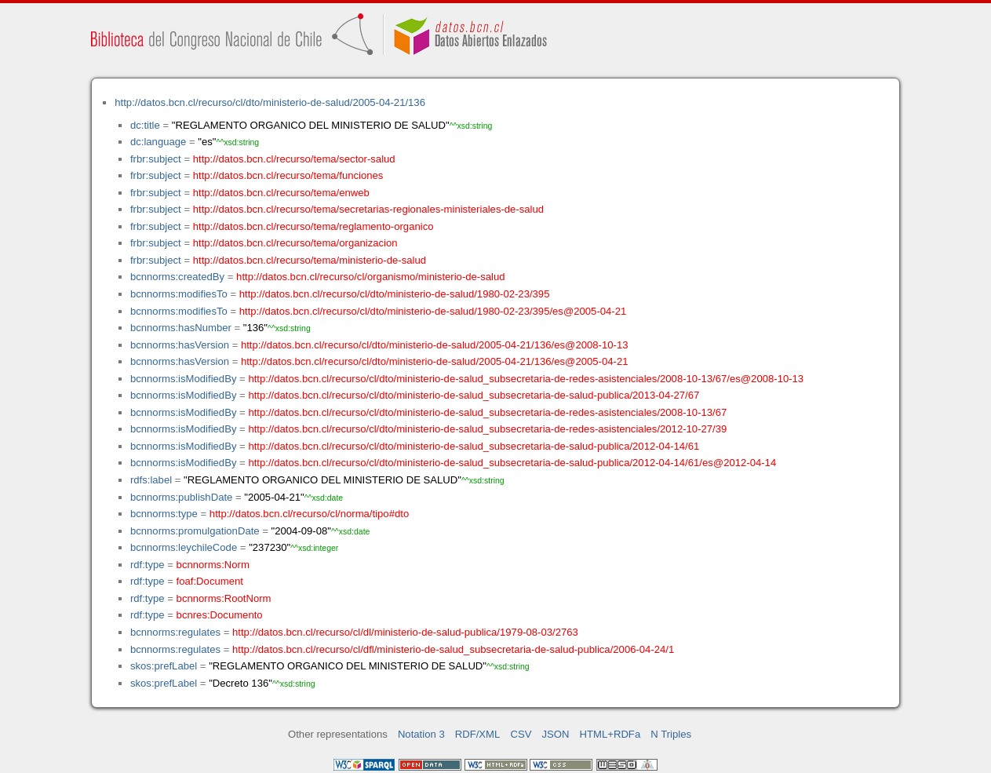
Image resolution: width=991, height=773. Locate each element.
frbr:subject (155, 159)
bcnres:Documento (220, 615)
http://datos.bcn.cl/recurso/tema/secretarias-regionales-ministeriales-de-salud (368, 209)
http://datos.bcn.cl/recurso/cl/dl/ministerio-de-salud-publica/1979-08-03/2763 (405, 632)
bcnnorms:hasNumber (180, 328)
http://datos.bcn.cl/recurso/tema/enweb (281, 193)
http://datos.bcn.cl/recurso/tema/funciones (288, 175)
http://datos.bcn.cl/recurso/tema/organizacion (295, 243)
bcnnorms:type (164, 514)
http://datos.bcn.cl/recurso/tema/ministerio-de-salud (309, 260)
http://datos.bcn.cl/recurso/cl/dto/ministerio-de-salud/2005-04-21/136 (270, 102)
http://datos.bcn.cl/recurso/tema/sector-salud (294, 159)
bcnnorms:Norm (213, 565)
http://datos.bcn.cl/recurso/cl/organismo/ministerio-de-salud (370, 277)
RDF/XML (478, 734)
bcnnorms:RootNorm (224, 598)
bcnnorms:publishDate (181, 497)
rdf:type (147, 565)
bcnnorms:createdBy (177, 277)
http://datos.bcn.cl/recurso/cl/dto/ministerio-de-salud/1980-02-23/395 (394, 294)
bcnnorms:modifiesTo (179, 294)
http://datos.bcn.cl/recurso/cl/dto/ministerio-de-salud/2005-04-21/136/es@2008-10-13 (434, 345)
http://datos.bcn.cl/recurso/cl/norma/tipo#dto (309, 514)
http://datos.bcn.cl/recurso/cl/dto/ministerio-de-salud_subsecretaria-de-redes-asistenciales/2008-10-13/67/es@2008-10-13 (525, 379)
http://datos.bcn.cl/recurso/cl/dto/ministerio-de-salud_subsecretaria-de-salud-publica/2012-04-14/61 (473, 446)
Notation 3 (421, 734)
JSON (556, 734)
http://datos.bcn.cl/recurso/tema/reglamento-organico (313, 226)
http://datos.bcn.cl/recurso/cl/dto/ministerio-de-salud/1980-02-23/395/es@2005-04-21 (433, 311)
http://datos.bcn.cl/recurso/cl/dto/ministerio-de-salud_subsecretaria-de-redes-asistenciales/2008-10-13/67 (487, 412)
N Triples (670, 734)
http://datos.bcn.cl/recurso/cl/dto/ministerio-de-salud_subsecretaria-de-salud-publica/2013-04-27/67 (473, 395)
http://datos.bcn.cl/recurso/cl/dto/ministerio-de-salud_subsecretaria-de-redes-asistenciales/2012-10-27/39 (487, 429)
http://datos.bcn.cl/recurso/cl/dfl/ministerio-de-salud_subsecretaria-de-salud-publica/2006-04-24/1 (453, 649)
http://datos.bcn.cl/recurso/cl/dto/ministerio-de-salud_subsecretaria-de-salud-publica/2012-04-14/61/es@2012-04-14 (512, 463)
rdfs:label (151, 480)
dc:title (145, 125)
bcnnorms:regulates (175, 632)
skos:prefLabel (163, 666)
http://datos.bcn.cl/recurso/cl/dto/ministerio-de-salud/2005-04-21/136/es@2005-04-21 (434, 361)
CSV (520, 734)
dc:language (158, 142)
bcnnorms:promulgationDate (195, 531)
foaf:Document (210, 581)
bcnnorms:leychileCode (183, 547)
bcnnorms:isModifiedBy (183, 379)
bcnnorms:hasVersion (179, 345)
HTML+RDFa (610, 734)
